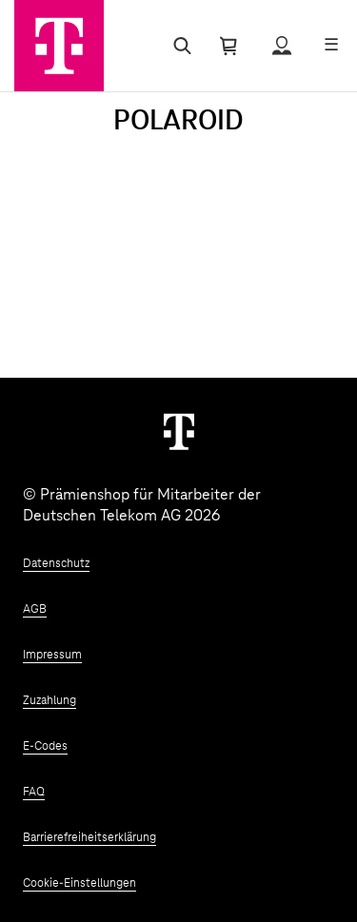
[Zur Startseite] (59, 46)
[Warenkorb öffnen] (228, 45)
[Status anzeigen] (282, 45)
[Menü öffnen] (331, 45)
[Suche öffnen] (178, 45)
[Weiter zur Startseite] (179, 431)
